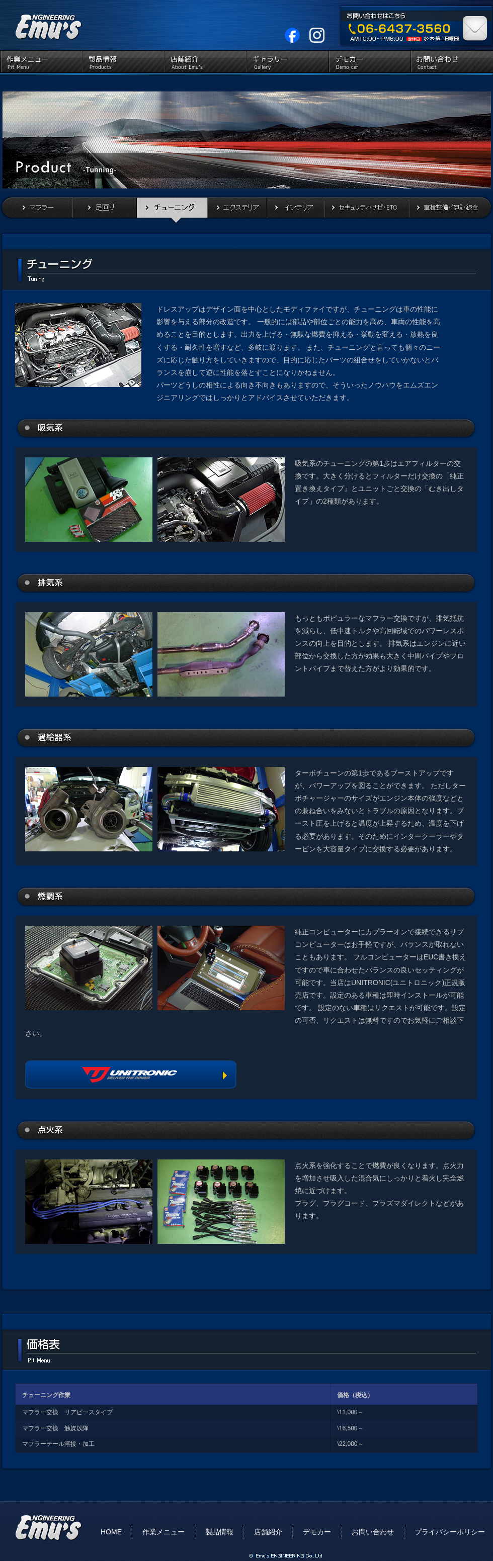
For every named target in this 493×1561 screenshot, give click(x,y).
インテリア (295, 210)
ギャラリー (287, 63)
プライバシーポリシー (450, 1532)
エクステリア (237, 210)
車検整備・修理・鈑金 (451, 210)
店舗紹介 (205, 63)
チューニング (172, 210)
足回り (104, 210)
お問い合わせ (451, 63)
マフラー (36, 210)
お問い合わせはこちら (475, 25)
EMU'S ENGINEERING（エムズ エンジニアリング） (45, 25)
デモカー (369, 63)
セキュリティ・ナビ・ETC (366, 210)
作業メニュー (41, 63)
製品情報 (123, 63)
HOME (111, 1532)
